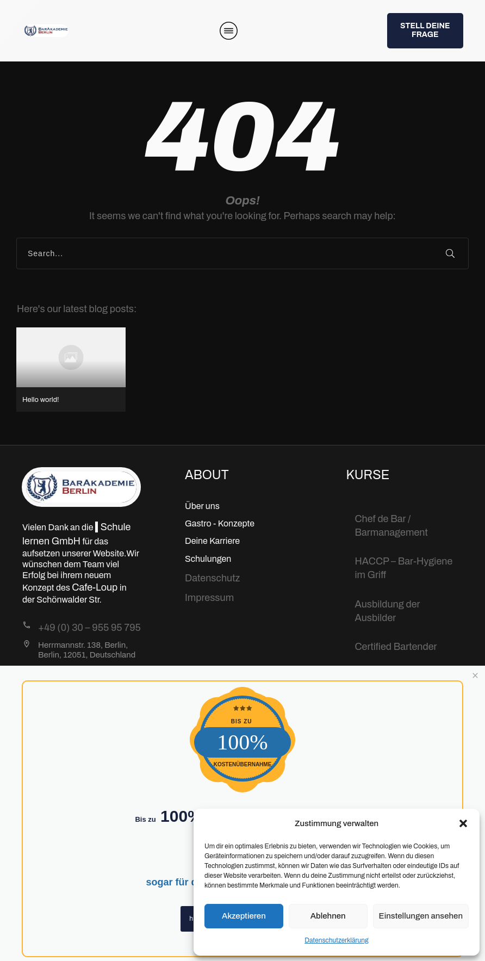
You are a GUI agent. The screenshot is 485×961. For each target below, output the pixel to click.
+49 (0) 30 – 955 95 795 (89, 627)
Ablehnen (328, 916)
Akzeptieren (244, 916)
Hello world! (71, 369)
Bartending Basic (392, 675)
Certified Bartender (396, 646)
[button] (463, 823)
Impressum (209, 597)
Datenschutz (212, 578)
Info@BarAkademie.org (89, 671)
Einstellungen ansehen (421, 916)
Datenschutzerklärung (336, 940)
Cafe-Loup (96, 587)
